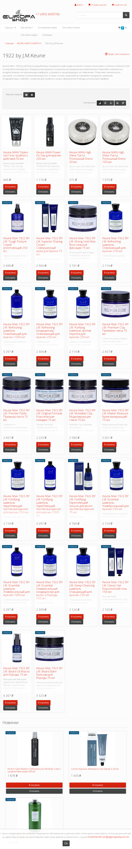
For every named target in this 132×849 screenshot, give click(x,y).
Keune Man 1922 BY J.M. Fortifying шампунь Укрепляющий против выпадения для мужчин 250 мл (16, 504)
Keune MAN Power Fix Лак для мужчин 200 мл (48, 155)
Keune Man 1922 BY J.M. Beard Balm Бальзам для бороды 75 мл (49, 673)
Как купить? (27, 27)
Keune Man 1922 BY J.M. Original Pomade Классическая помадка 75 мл (49, 415)
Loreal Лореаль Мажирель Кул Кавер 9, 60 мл (95, 768)
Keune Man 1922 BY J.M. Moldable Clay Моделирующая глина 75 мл (82, 415)
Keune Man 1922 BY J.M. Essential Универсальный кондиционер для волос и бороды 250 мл (49, 590)
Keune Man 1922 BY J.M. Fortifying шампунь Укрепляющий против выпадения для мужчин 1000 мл (49, 505)
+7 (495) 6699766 (48, 14)
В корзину (10, 186)
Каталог (10, 28)
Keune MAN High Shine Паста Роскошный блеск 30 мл (81, 157)
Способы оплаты (71, 27)
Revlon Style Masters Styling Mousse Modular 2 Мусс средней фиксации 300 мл (34, 770)
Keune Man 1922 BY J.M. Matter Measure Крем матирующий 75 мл (115, 415)
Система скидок (29, 34)
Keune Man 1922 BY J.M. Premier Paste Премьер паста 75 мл (16, 415)
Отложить (10, 191)
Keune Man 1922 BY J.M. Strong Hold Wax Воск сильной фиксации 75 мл (82, 243)
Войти (78, 4)
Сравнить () (119, 4)
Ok (66, 843)
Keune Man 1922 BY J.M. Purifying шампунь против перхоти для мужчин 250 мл (82, 330)
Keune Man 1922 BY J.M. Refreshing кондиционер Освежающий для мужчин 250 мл (49, 330)
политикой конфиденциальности (108, 837)
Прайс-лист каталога (117, 54)
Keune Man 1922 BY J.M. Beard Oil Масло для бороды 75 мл (16, 671)
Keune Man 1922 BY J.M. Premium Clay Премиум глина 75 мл (115, 329)
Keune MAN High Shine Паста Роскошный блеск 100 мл (114, 157)
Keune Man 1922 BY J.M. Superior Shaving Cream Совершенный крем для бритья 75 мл (49, 246)
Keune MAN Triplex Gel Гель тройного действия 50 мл (15, 155)
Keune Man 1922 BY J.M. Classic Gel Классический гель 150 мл (115, 587)
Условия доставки (47, 27)
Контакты (47, 34)
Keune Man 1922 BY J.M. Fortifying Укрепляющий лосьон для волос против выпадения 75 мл (82, 504)
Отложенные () (97, 4)
